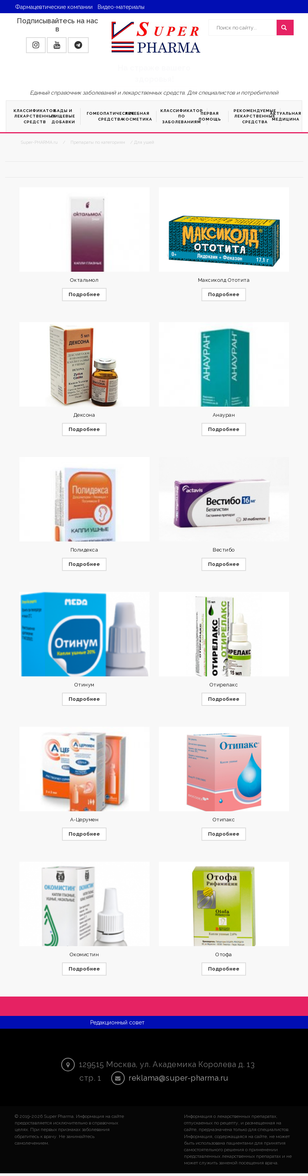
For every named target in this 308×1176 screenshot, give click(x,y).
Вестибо (224, 551)
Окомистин (84, 957)
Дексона (84, 415)
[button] (36, 45)
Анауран (224, 415)
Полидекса (84, 551)
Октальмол (84, 280)
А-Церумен (84, 821)
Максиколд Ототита (224, 280)
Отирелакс (224, 686)
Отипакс (224, 821)
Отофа (223, 957)
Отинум (84, 686)
